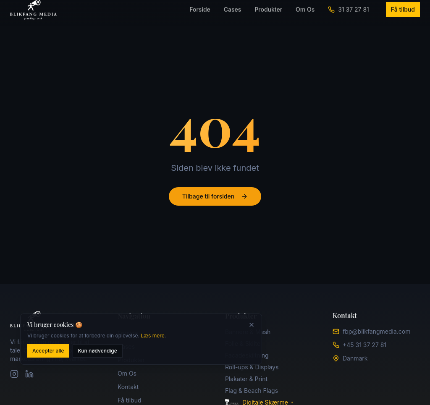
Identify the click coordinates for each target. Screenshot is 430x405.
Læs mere (152, 337)
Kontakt (128, 386)
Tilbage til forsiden (215, 196)
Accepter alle (48, 352)
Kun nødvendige (97, 352)
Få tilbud (130, 400)
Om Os (127, 373)
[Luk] (251, 326)
